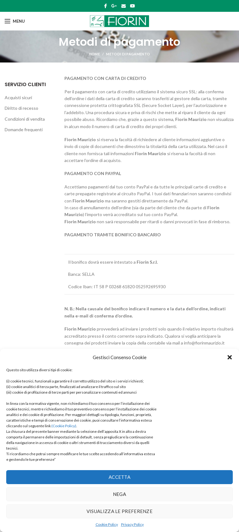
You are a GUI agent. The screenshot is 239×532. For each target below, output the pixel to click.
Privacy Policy (132, 524)
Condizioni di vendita (25, 119)
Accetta (119, 477)
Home (94, 54)
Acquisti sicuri (18, 97)
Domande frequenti (24, 129)
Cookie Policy (107, 524)
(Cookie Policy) (63, 425)
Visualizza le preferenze (119, 511)
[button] (230, 357)
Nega (119, 494)
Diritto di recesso (21, 108)
